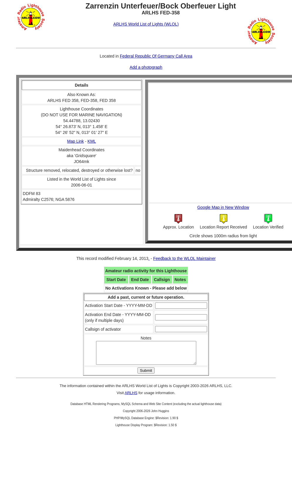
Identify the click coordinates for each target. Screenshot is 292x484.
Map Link (75, 141)
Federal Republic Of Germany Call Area (156, 56)
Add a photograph (146, 67)
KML (92, 141)
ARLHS (131, 397)
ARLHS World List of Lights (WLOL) (146, 24)
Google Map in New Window (223, 207)
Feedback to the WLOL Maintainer (184, 258)
